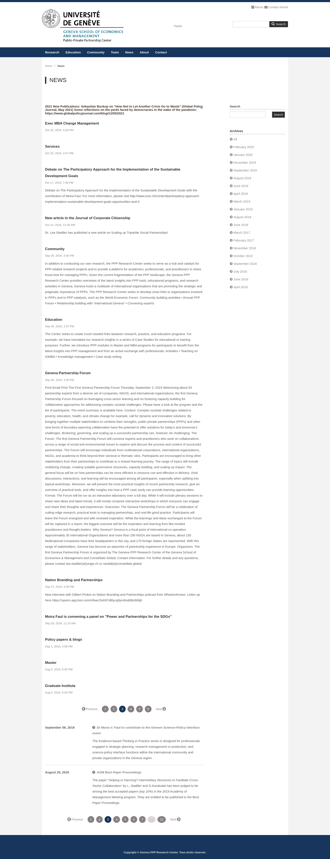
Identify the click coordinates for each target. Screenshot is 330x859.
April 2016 (241, 287)
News (129, 52)
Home (284, 7)
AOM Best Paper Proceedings (119, 772)
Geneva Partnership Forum (67, 373)
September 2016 (245, 263)
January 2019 (243, 209)
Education (73, 52)
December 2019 (245, 162)
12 (161, 819)
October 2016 (243, 256)
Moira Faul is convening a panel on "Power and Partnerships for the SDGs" (108, 617)
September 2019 (245, 170)
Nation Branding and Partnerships (74, 580)
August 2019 (242, 178)
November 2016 (245, 248)
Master (50, 663)
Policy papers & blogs (63, 640)
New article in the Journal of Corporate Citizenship (87, 218)
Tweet (178, 26)
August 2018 (242, 217)
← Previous (89, 709)
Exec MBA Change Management (72, 123)
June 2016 (241, 279)
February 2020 (244, 147)
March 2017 (242, 232)
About (257, 7)
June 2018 (241, 225)
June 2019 (241, 186)
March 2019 (242, 201)
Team (115, 52)
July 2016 (240, 271)
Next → (161, 709)
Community (96, 52)
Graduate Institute (60, 686)
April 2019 (241, 193)
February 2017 (244, 240)
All (235, 139)
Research (52, 52)
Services (52, 146)
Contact (271, 7)
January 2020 (243, 154)
